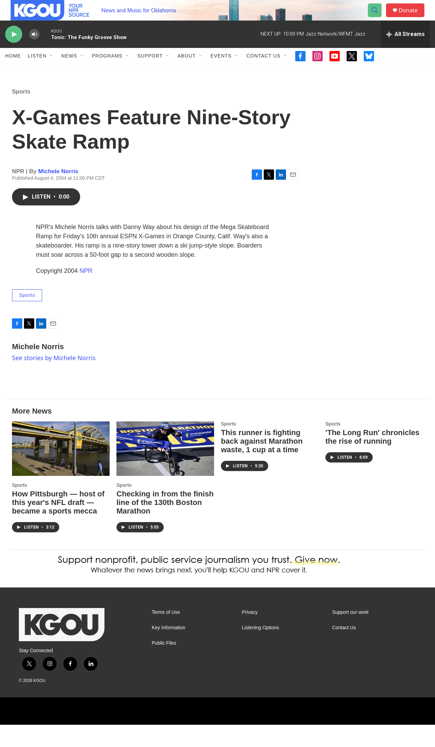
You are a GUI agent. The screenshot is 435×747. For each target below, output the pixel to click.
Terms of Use (166, 634)
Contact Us (263, 71)
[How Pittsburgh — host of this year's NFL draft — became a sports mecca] (61, 471)
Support (150, 71)
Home (13, 71)
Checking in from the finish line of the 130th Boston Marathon (165, 524)
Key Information (168, 650)
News (69, 71)
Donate (412, 18)
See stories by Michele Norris (54, 380)
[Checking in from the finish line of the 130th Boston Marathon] (165, 471)
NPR (85, 293)
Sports (21, 114)
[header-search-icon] (378, 18)
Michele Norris (58, 193)
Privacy (250, 634)
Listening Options (260, 650)
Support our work (350, 634)
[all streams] (405, 49)
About (186, 71)
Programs (107, 71)
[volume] (34, 50)
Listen (37, 71)
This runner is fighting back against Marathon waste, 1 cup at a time (261, 463)
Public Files (164, 665)
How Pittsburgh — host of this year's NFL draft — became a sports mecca (58, 524)
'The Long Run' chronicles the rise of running (372, 459)
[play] (13, 50)
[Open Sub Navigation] (51, 71)
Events (221, 71)
